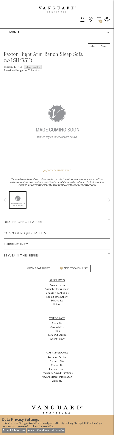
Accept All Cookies (14, 430)
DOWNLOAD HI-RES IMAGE (57, 170)
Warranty (57, 380)
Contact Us (57, 365)
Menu (11, 32)
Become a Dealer (57, 357)
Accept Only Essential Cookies (46, 430)
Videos (57, 304)
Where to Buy (57, 338)
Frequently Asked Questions (57, 372)
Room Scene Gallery (57, 296)
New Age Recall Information (57, 376)
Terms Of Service (57, 334)
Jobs (57, 330)
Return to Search (99, 46)
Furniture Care (57, 368)
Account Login (57, 285)
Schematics (57, 300)
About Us (57, 323)
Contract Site (57, 361)
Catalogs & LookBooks (57, 292)
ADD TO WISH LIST (74, 268)
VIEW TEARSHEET (38, 268)
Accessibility (57, 327)
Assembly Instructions (57, 288)
